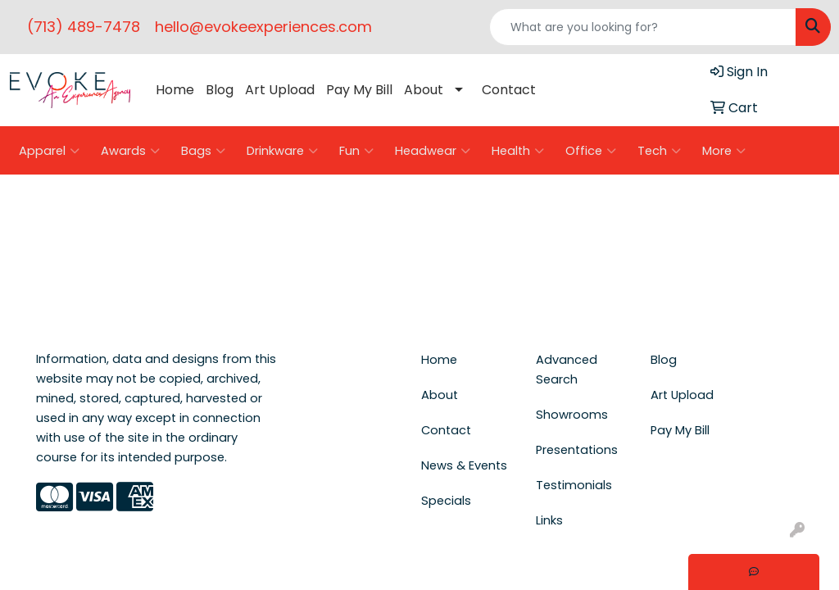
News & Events (464, 465)
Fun (356, 151)
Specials (446, 500)
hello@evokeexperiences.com (263, 26)
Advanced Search (566, 370)
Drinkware (282, 151)
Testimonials (574, 485)
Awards (130, 151)
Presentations (577, 450)
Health (518, 151)
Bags (203, 151)
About (423, 89)
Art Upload (280, 89)
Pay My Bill (359, 89)
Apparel (49, 151)
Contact (509, 89)
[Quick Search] (642, 27)
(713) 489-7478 (83, 26)
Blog (220, 89)
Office (590, 151)
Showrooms (572, 414)
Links (549, 520)
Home (175, 89)
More (724, 151)
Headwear (432, 151)
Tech (659, 151)
